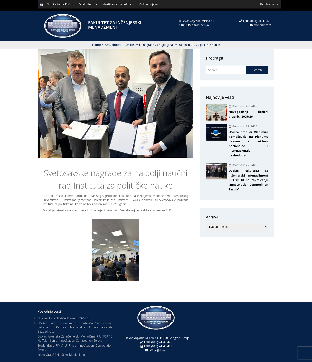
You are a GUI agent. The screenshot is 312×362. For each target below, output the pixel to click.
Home (96, 45)
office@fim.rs (262, 25)
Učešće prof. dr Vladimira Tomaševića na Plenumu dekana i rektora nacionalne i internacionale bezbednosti (75, 327)
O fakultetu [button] (88, 4)
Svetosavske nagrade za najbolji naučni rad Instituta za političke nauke (172, 45)
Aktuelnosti (113, 45)
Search (257, 70)
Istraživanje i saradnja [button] (118, 4)
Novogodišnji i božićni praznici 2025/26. (64, 318)
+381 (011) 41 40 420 (256, 21)
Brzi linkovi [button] (269, 4)
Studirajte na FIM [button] (60, 4)
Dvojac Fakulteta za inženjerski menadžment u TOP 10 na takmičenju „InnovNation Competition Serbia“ (248, 180)
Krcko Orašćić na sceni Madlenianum (62, 355)
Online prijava (148, 4)
